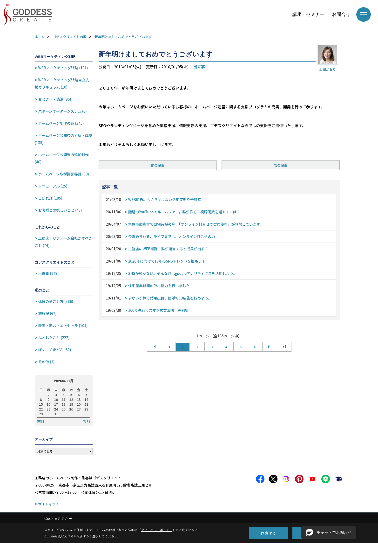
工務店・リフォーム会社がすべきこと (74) (63, 242)
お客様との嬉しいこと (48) (60, 210)
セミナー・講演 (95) (54, 99)
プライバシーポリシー (156, 530)
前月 (40, 421)
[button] (328, 532)
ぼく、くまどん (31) (54, 349)
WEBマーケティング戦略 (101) (63, 67)
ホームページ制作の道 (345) (61, 123)
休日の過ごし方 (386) (55, 301)
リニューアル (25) (52, 185)
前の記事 (157, 165)
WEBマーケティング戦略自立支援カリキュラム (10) (62, 83)
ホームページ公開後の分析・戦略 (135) (63, 139)
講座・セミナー (308, 14)
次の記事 (280, 165)
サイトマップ (48, 504)
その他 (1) (46, 361)
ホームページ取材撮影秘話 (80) (63, 173)
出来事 (199, 67)
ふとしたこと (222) (54, 337)
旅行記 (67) (47, 313)
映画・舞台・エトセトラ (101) (63, 325)
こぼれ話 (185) (50, 198)
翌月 (86, 421)
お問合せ (341, 14)
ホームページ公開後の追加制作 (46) (62, 158)
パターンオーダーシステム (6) (62, 111)
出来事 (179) (48, 273)
